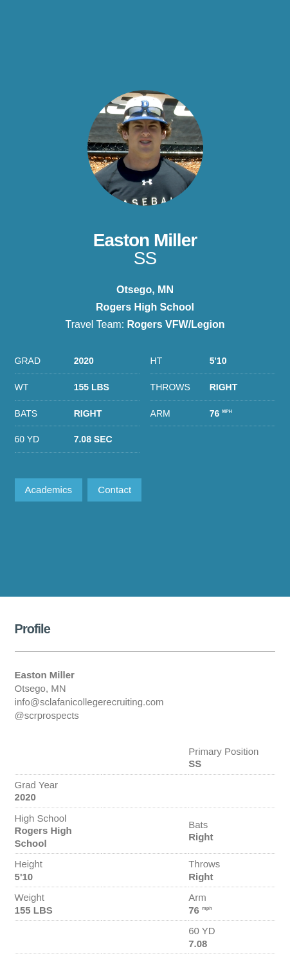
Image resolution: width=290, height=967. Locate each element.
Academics (48, 489)
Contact (114, 489)
